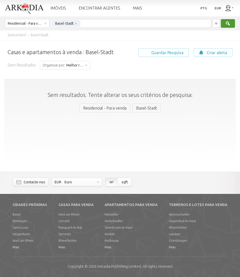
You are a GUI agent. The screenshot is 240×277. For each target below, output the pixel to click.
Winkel (109, 234)
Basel (16, 214)
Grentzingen (178, 240)
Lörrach (64, 221)
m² (112, 182)
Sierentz (64, 234)
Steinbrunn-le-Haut (119, 227)
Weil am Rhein (23, 240)
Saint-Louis (20, 227)
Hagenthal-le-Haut (182, 221)
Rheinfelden (67, 240)
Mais (16, 247)
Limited (119, 266)
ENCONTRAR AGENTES (99, 8)
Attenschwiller (179, 214)
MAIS (137, 8)
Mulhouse (112, 240)
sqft (125, 182)
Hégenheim (21, 234)
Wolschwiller (114, 221)
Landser (175, 234)
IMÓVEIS (58, 8)
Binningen (20, 221)
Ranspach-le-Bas (70, 227)
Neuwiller (112, 214)
